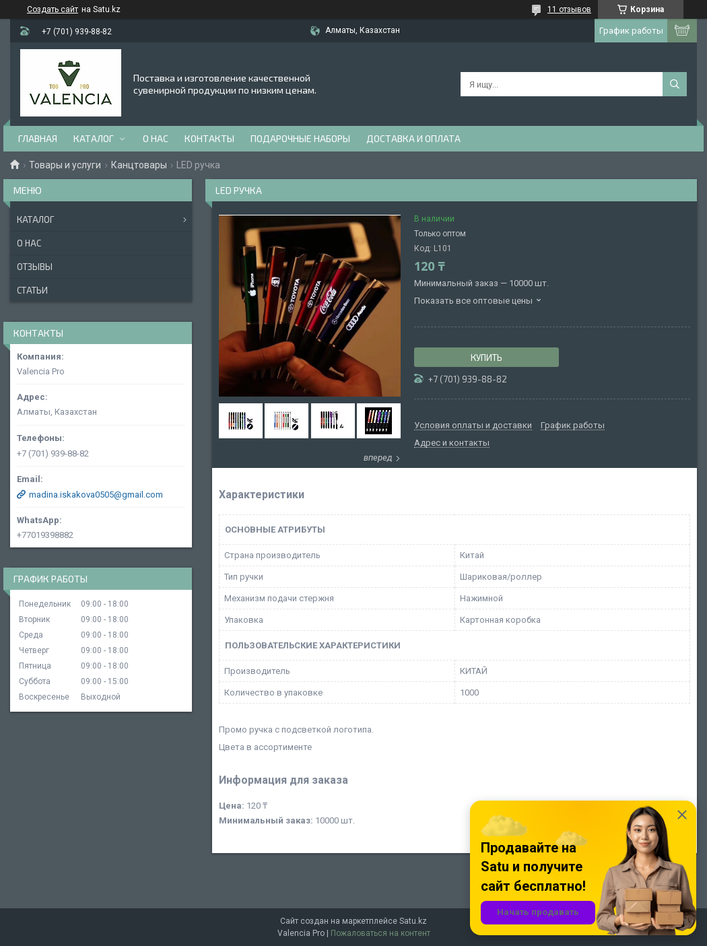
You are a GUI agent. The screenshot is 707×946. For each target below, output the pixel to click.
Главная (37, 138)
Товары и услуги (65, 165)
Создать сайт (52, 9)
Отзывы (35, 266)
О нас (155, 138)
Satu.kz (413, 921)
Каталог (93, 138)
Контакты (209, 138)
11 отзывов (569, 9)
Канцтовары (139, 165)
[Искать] (675, 84)
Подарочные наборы (300, 138)
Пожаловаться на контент (380, 933)
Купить (486, 357)
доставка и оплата (413, 138)
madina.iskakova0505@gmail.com (96, 494)
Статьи (32, 290)
